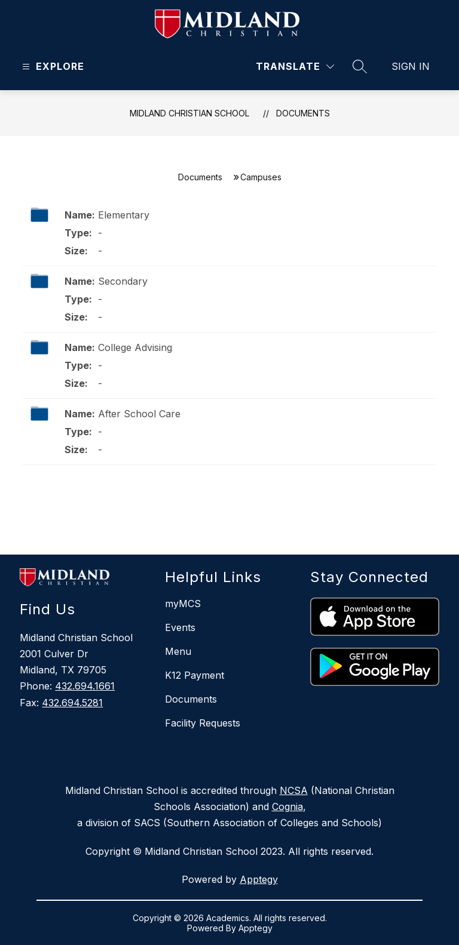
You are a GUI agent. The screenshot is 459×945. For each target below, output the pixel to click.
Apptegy (259, 879)
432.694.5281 (72, 703)
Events (180, 627)
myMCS (183, 604)
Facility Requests (202, 723)
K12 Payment (194, 675)
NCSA (294, 790)
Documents (303, 113)
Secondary (123, 281)
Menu (178, 651)
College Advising (135, 347)
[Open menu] (51, 66)
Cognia (287, 806)
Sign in (410, 66)
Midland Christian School (189, 113)
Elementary (123, 215)
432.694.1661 (85, 686)
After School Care (139, 414)
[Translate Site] (295, 66)
